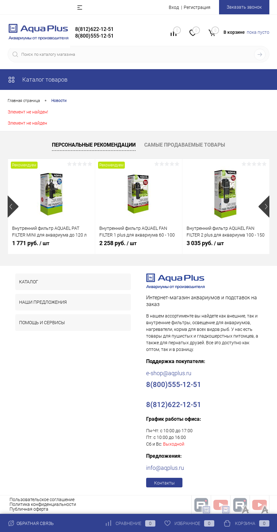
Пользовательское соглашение (42, 499)
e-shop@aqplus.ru (168, 373)
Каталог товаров (37, 79)
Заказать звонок (244, 7)
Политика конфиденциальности (43, 504)
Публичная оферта (29, 509)
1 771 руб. (30, 243)
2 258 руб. (118, 243)
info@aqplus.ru (165, 467)
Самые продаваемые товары (184, 145)
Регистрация (197, 7)
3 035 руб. (205, 243)
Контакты (164, 482)
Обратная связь (31, 523)
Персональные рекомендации (94, 145)
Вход (174, 7)
